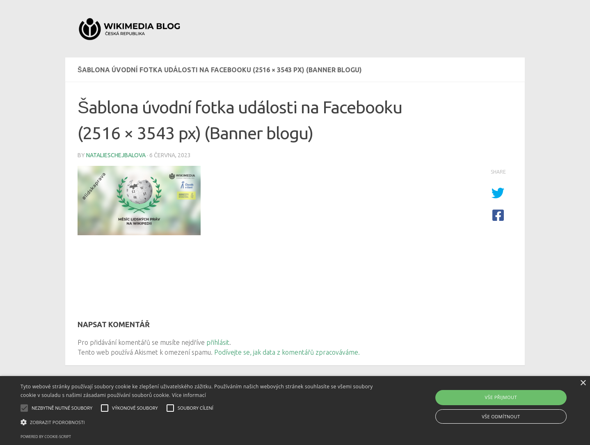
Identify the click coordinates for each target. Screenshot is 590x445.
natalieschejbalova (116, 155)
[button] (199, 422)
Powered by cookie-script (46, 436)
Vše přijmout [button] (501, 397)
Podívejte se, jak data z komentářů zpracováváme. (287, 352)
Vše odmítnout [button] (501, 416)
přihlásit (217, 342)
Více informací (189, 395)
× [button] (583, 383)
